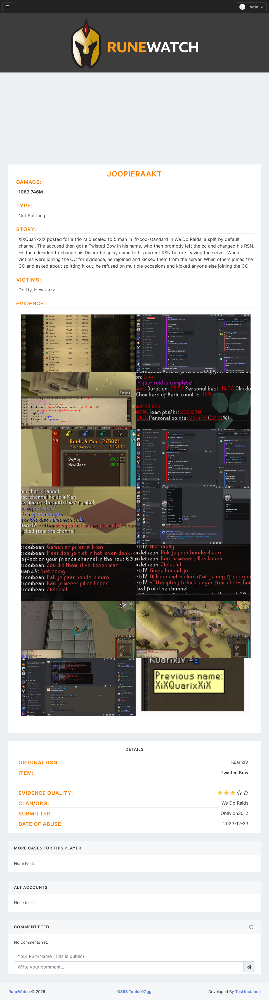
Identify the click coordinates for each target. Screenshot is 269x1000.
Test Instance (248, 991)
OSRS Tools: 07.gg (134, 991)
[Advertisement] (134, 114)
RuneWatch (19, 991)
